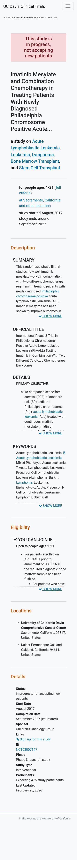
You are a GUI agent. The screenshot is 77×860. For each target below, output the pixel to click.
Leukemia (20, 154)
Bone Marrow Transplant (35, 161)
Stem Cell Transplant (39, 167)
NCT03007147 (26, 750)
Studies (24, 17)
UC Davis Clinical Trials (24, 6)
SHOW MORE (50, 316)
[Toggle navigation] (68, 6)
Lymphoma (43, 154)
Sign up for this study (33, 739)
